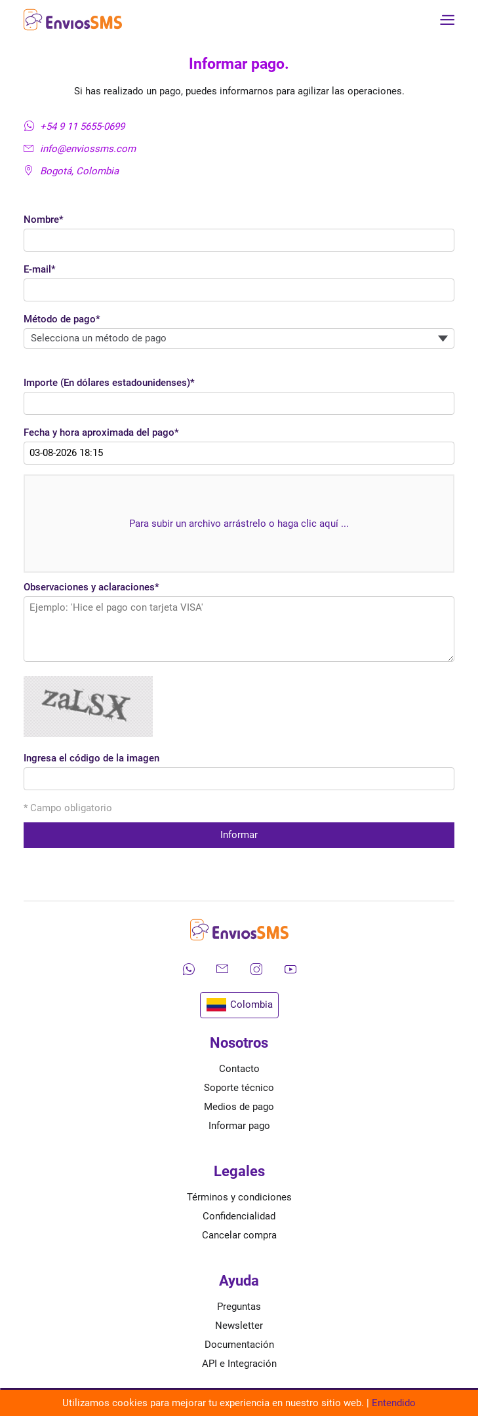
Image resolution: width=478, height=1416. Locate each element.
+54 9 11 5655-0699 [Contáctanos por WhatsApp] (74, 126)
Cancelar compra (239, 1235)
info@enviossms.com (80, 149)
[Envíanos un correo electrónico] (222, 969)
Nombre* (44, 219)
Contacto (239, 1069)
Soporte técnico (239, 1088)
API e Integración (239, 1363)
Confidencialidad (239, 1216)
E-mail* (40, 269)
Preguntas (239, 1306)
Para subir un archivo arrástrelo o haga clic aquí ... (239, 523)
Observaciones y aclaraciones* (91, 587)
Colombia (239, 1005)
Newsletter (239, 1325)
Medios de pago (239, 1107)
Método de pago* (62, 319)
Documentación (239, 1344)
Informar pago (239, 1126)
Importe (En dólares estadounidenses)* (109, 383)
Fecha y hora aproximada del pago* (101, 432)
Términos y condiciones (239, 1197)
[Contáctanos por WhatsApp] (188, 969)
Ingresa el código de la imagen (91, 758)
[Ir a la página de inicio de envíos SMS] (73, 19)
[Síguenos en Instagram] (256, 969)
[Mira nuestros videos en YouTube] (290, 969)
